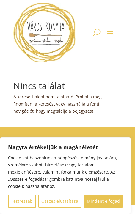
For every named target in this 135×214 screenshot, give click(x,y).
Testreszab (22, 201)
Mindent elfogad (103, 201)
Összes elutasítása (59, 201)
